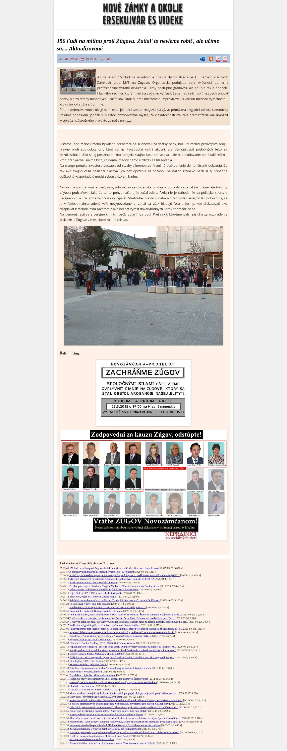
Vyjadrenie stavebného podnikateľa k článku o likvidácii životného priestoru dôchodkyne (114, 725)
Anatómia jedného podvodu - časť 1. (88, 664)
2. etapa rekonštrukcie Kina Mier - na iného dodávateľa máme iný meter (106, 714)
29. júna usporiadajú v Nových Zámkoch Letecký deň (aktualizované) (105, 728)
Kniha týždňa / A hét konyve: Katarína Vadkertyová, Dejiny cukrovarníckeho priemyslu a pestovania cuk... (124, 721)
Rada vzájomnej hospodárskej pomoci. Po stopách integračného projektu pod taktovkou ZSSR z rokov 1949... (126, 628)
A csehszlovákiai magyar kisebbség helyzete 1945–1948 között (101, 571)
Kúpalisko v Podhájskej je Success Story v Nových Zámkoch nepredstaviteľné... (111, 636)
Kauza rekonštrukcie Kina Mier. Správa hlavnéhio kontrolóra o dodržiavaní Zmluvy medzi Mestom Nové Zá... (126, 700)
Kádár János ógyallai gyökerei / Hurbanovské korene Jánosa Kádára (104, 625)
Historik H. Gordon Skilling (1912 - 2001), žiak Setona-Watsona (103, 643)
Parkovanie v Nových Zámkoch (86, 671)
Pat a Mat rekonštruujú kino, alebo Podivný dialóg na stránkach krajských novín (110, 668)
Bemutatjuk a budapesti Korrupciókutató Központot (96, 611)
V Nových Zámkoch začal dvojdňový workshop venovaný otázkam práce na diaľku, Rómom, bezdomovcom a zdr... (128, 621)
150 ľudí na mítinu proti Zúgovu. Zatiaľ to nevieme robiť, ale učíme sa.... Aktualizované (115, 568)
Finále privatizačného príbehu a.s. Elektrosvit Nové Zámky (100, 736)
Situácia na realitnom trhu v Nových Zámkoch (93, 582)
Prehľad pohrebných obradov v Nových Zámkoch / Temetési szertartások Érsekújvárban (114, 586)
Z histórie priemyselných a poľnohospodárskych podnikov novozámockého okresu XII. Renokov (119, 703)
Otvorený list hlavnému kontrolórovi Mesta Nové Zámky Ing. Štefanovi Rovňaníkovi (113, 682)
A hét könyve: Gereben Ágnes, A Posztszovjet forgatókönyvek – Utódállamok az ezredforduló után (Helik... (124, 575)
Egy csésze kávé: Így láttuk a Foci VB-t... (91, 639)
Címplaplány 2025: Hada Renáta (86, 661)
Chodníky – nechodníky (82, 686)
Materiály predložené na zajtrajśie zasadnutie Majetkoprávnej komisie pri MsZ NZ (112, 579)
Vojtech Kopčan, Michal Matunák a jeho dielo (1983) (96, 654)
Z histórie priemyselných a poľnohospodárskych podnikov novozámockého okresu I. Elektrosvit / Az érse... (124, 732)
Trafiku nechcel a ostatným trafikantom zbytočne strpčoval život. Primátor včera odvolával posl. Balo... (122, 618)
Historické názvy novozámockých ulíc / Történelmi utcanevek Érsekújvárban (109, 678)
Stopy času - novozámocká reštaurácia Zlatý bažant (96, 696)
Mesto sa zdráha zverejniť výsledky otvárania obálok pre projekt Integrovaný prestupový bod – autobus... (123, 693)
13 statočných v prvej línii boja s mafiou (90, 603)
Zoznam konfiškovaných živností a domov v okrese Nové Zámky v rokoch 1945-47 (112, 743)
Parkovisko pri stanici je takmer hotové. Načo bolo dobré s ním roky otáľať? (108, 711)
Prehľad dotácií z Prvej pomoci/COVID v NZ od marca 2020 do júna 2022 (107, 607)
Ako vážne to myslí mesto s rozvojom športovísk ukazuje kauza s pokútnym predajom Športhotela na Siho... (124, 718)
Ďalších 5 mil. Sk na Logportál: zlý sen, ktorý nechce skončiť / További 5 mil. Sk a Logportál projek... (122, 657)
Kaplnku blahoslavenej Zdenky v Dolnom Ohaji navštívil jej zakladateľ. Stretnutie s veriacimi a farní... (122, 632)
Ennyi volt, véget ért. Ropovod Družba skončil (93, 596)
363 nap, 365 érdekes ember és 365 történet (92, 739)
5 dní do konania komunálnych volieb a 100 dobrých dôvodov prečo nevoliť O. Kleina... (115, 600)
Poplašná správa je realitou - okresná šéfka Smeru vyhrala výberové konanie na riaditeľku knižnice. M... (123, 646)
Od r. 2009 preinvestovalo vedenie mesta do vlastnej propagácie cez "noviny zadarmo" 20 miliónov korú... (124, 707)
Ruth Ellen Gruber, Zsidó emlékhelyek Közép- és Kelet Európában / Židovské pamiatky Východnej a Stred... (125, 614)
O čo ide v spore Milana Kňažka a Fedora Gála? (94, 689)
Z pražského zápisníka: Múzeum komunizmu (93, 675)
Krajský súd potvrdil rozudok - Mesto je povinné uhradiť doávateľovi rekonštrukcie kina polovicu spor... (123, 650)
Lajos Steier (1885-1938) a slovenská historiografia (96, 593)
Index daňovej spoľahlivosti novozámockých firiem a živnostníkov (104, 589)
